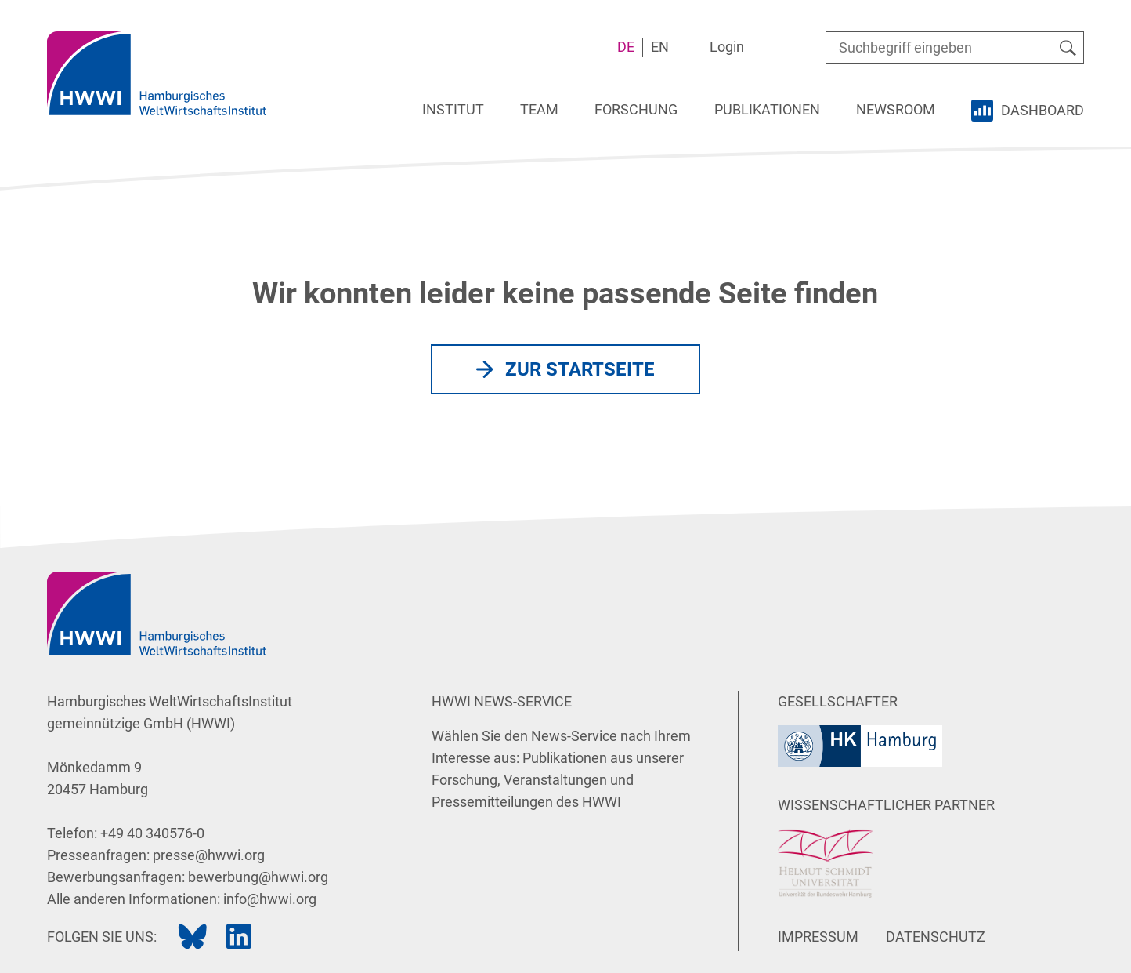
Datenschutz (935, 936)
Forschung (636, 109)
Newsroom (895, 109)
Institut (453, 109)
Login (727, 46)
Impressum (818, 936)
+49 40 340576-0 (152, 833)
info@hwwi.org (269, 899)
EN (660, 46)
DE (625, 46)
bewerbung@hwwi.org (258, 877)
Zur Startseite (580, 369)
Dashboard (1042, 110)
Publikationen (767, 109)
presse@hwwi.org (209, 855)
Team (539, 109)
